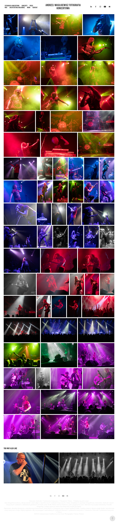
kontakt (35, 7)
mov (6, 7)
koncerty (24, 6)
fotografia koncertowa (12, 6)
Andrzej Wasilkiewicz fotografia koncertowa (63, 6)
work (28, 7)
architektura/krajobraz (17, 7)
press (31, 6)
